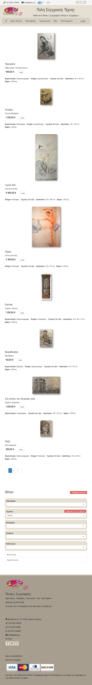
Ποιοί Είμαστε (67, 20)
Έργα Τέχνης (16, 20)
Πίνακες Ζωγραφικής (18, 594)
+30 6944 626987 (14, 631)
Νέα (55, 20)
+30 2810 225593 (14, 627)
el (40, 2)
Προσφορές (31, 20)
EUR (48, 2)
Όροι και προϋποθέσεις (14, 656)
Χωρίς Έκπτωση (12, 560)
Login (82, 20)
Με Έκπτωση (11, 554)
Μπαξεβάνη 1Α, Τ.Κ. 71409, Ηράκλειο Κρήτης (24, 619)
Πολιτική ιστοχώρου (13, 660)
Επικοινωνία (44, 20)
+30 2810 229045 (14, 623)
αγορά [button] (21, 72)
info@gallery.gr (29, 2)
